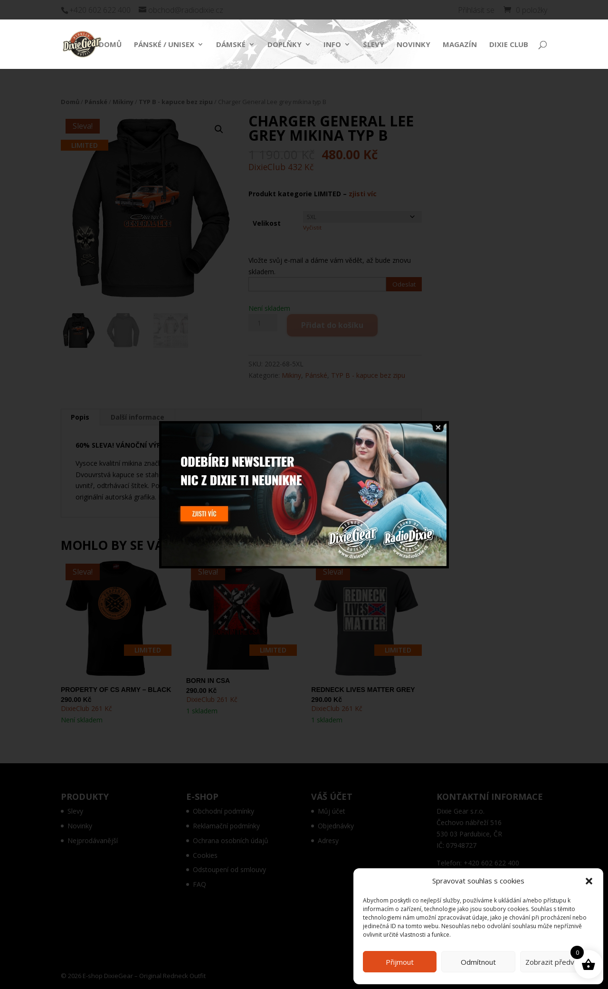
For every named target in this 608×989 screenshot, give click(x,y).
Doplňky (284, 45)
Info (332, 45)
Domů (110, 45)
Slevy (373, 45)
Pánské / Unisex (164, 45)
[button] (589, 881)
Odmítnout (478, 962)
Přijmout (400, 962)
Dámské (231, 45)
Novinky (413, 45)
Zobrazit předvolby (556, 962)
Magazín (460, 45)
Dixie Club (508, 45)
